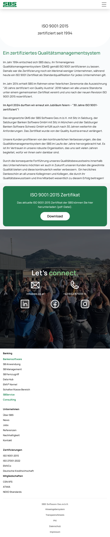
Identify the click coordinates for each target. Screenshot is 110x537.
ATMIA (6, 486)
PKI (55, 520)
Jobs (6, 425)
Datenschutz (55, 526)
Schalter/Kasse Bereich (16, 389)
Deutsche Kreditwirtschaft (18, 470)
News (6, 420)
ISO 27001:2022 (11, 460)
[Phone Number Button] (75, 288)
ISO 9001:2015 (11, 455)
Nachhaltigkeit (11, 435)
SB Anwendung (11, 364)
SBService (9, 394)
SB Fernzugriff (11, 374)
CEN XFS (7, 481)
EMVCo (7, 465)
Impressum (55, 532)
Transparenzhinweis (55, 515)
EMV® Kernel (10, 384)
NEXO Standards (12, 491)
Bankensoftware (12, 359)
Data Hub (8, 379)
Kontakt (7, 440)
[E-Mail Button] (35, 288)
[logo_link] (9, 4)
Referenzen (9, 430)
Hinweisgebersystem (55, 509)
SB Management (12, 369)
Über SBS (8, 415)
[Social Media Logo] (35, 285)
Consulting (9, 399)
